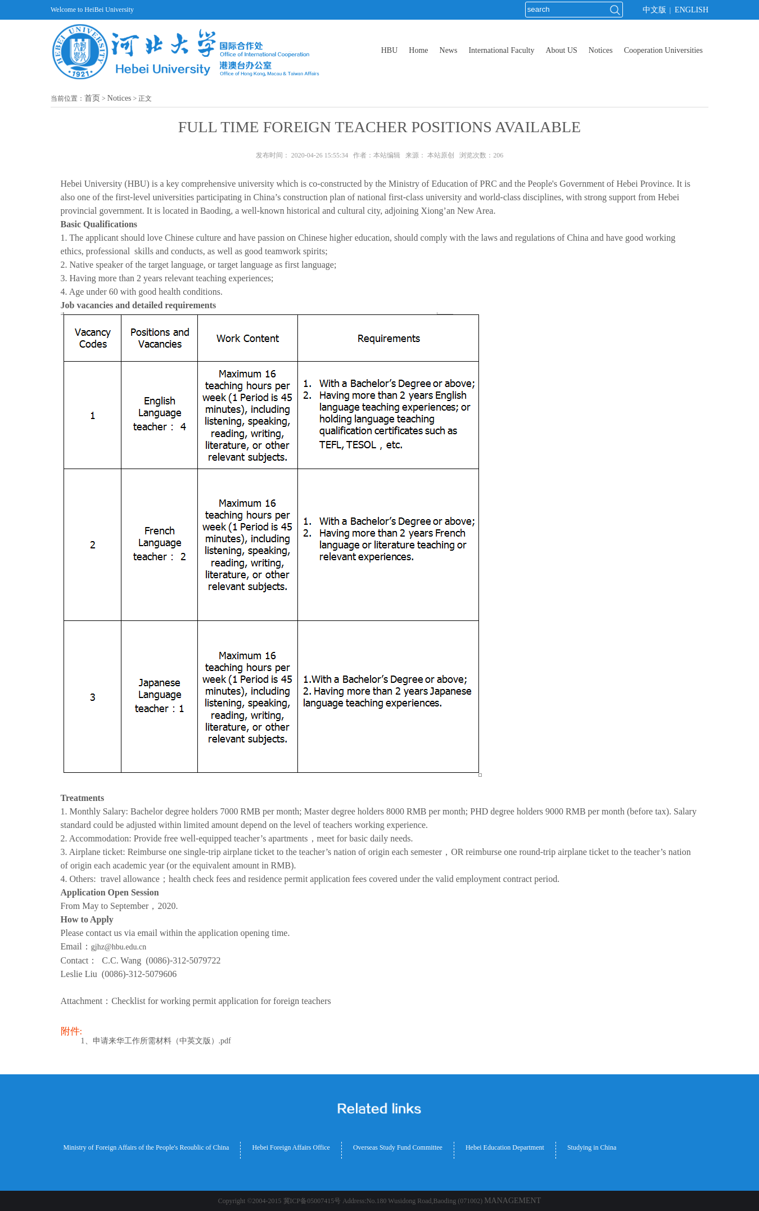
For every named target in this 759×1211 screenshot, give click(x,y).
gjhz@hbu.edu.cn (118, 947)
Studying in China (591, 1147)
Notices (119, 98)
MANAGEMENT (512, 1200)
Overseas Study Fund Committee (397, 1147)
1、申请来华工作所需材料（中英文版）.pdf (156, 1041)
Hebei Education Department (505, 1147)
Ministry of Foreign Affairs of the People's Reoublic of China (146, 1147)
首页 (92, 98)
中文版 (654, 10)
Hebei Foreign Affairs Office (291, 1147)
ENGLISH (691, 10)
